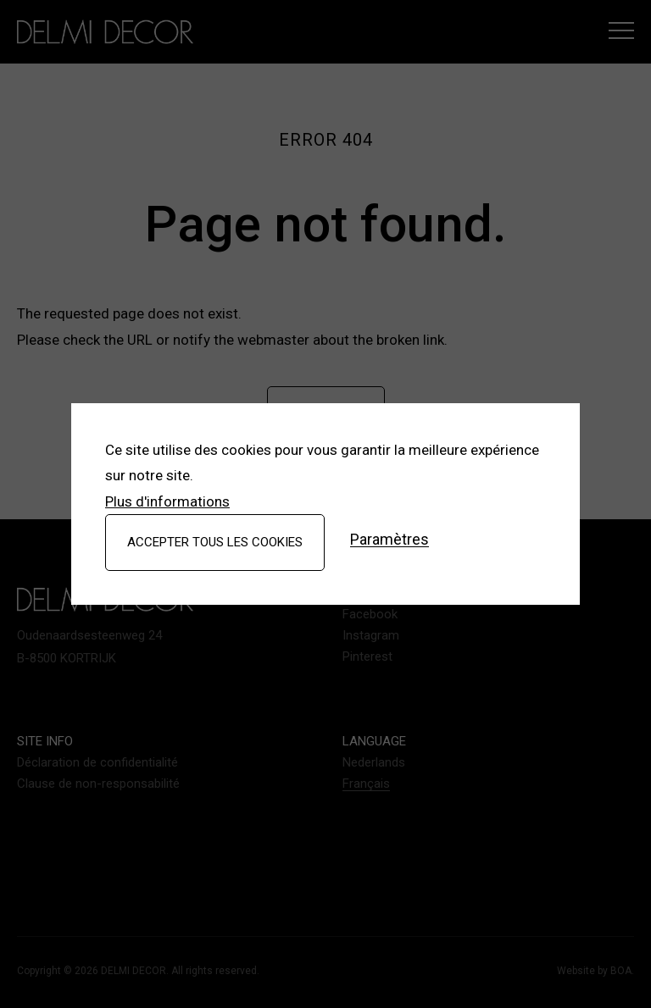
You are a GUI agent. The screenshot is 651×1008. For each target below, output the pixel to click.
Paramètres (389, 540)
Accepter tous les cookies (215, 542)
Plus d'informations (167, 501)
